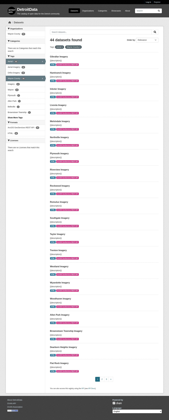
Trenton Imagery (58, 250)
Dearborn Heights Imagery (63, 347)
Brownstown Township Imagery (66, 331)
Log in (148, 2)
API (82, 388)
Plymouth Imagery (59, 153)
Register (157, 2)
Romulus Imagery (59, 202)
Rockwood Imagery (60, 186)
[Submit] (159, 10)
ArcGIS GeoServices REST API (67, 64)
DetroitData (27, 9)
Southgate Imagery (59, 218)
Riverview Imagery (59, 170)
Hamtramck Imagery (60, 73)
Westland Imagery (59, 266)
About (127, 11)
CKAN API (11, 403)
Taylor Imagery (57, 234)
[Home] (9, 22)
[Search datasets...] (148, 10)
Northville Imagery (59, 137)
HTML (53, 64)
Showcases (116, 11)
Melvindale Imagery (60, 121)
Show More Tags (15, 118)
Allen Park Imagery (59, 315)
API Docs (91, 388)
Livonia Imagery (58, 105)
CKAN (117, 403)
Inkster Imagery (58, 89)
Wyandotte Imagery (60, 283)
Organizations (88, 11)
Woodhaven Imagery (60, 299)
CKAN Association (15, 407)
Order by (131, 40)
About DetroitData (14, 400)
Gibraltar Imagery (59, 56)
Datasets (74, 11)
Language (116, 408)
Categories (102, 11)
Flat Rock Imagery (59, 363)
